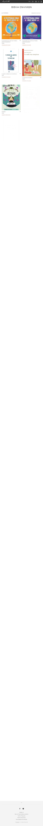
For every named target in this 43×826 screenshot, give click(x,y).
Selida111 (17, 822)
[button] (30, 1)
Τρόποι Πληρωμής (21, 815)
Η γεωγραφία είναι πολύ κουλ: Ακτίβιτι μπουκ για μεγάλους (30, 41)
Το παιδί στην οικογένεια (27, 77)
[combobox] (32, 13)
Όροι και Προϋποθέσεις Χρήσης (21, 814)
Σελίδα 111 (22, 812)
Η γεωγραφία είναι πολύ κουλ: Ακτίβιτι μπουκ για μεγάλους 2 (9, 41)
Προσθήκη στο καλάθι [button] (6, 45)
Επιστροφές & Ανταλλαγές (21, 819)
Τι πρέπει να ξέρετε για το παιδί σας (9, 73)
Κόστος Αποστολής (22, 817)
